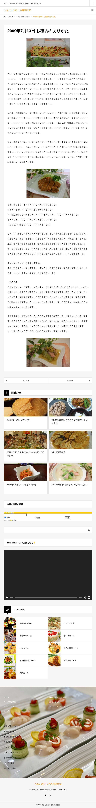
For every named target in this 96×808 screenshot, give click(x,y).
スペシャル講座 (10, 768)
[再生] (7, 597)
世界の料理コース (11, 742)
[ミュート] (85, 597)
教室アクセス (9, 706)
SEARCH (93, 3)
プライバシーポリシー (58, 706)
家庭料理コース (10, 731)
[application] (48, 575)
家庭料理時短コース (12, 737)
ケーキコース (9, 753)
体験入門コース (10, 726)
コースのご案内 (10, 702)
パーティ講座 (9, 763)
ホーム (6, 697)
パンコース (8, 747)
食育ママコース (10, 758)
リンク (6, 711)
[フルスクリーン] (89, 597)
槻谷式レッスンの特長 (58, 697)
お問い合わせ (54, 702)
